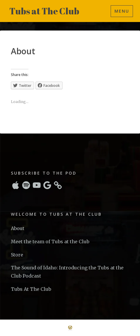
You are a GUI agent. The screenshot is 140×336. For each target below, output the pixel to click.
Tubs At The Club (31, 289)
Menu (121, 11)
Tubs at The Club (44, 11)
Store (17, 255)
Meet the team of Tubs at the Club (50, 241)
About (17, 228)
